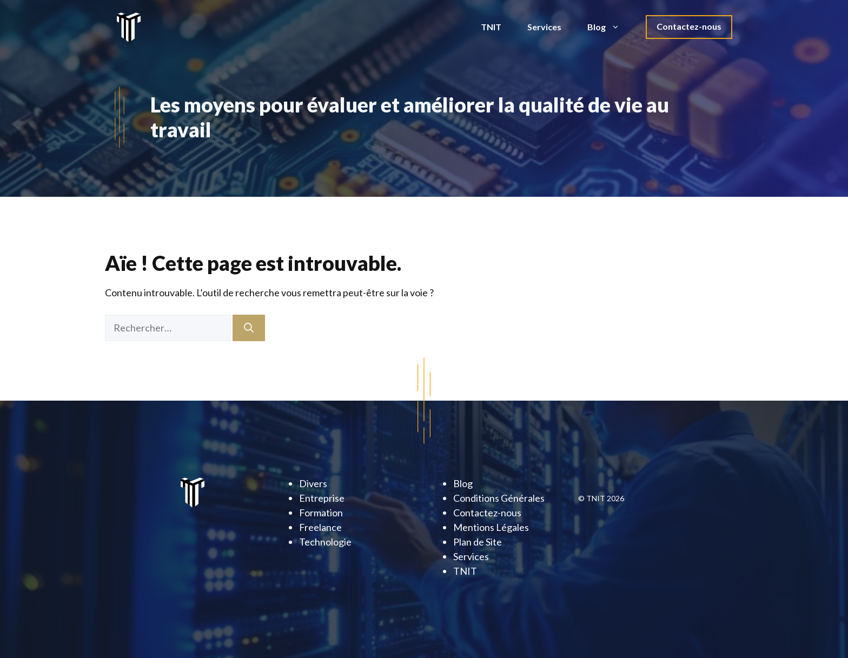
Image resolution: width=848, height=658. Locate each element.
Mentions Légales (491, 527)
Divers (313, 483)
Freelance (320, 527)
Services (544, 27)
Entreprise (322, 498)
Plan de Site (477, 542)
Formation (321, 513)
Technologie (325, 542)
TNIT (491, 27)
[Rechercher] (249, 328)
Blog (610, 27)
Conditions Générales (499, 498)
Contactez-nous (689, 26)
